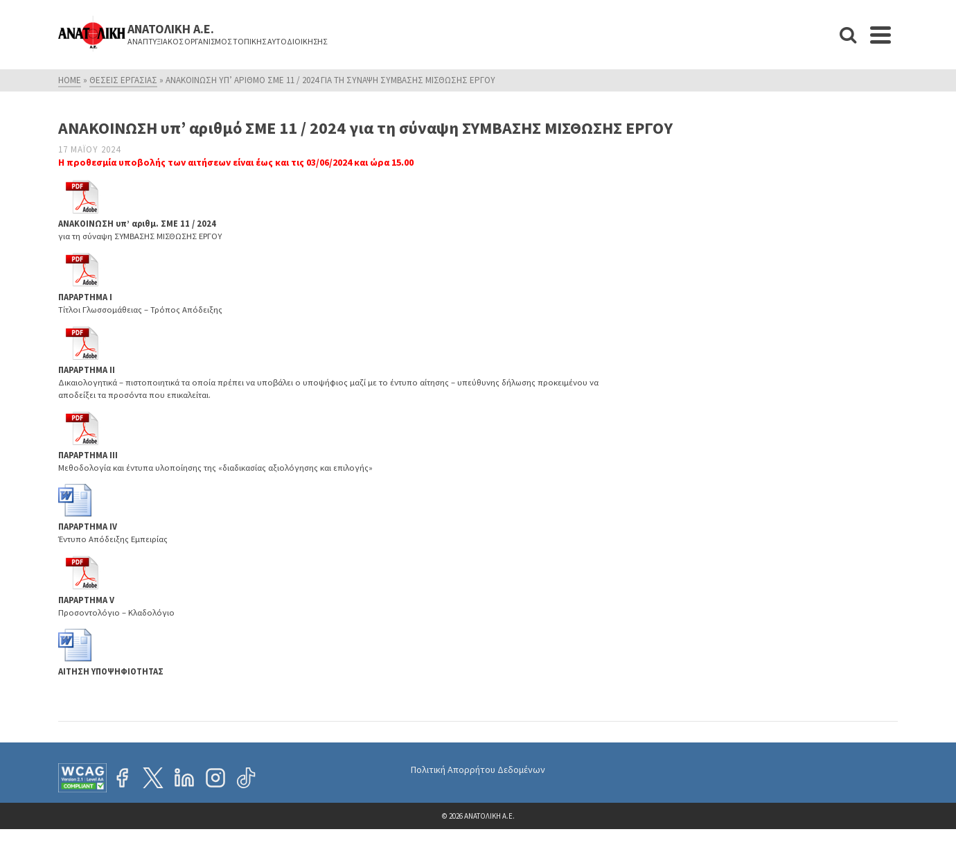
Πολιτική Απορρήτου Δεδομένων (478, 769)
